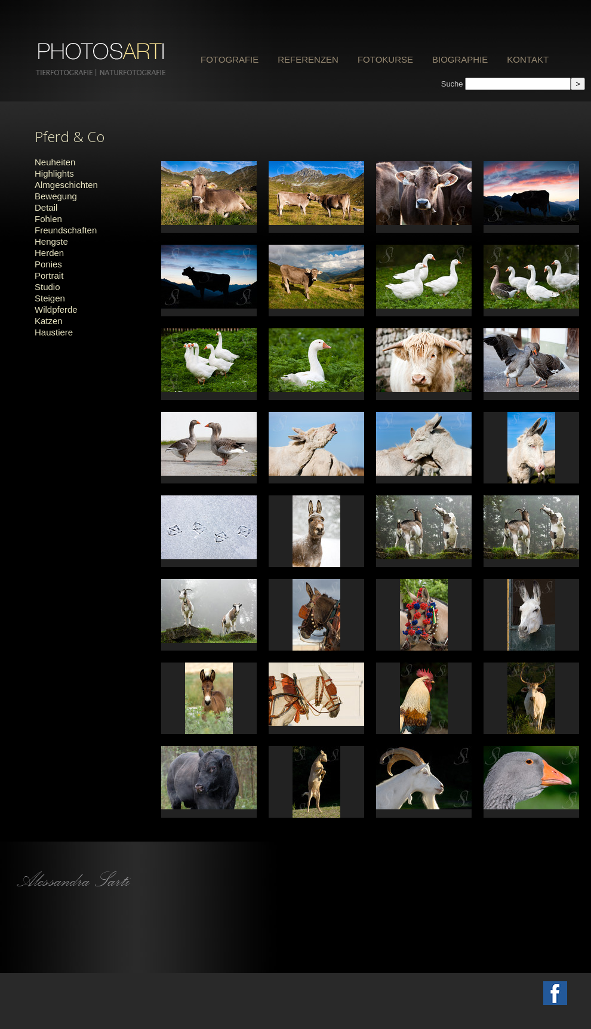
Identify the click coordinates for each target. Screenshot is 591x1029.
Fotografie (229, 59)
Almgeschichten (66, 185)
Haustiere (54, 332)
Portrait (49, 275)
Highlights (54, 173)
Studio (47, 287)
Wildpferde (56, 309)
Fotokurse (385, 59)
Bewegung (56, 196)
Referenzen (308, 59)
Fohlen (48, 219)
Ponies (48, 264)
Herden (49, 253)
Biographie (460, 59)
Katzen (49, 321)
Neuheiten (55, 162)
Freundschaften (66, 230)
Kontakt (528, 59)
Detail (46, 207)
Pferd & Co (69, 136)
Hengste (51, 241)
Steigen (50, 298)
